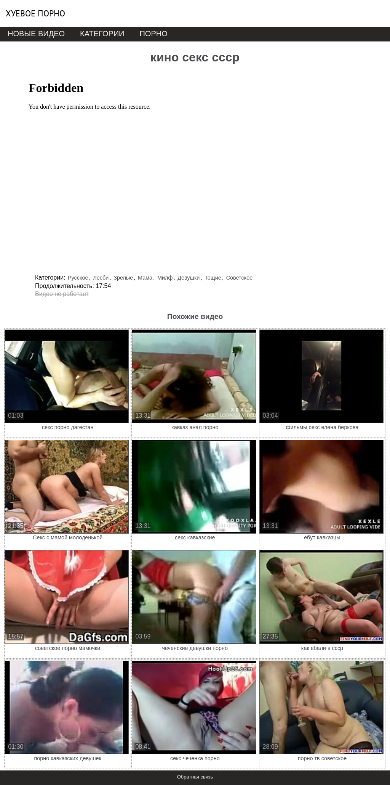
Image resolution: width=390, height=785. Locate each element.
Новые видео (36, 33)
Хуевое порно (35, 13)
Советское (239, 278)
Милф (165, 278)
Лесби (101, 278)
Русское (78, 278)
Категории (102, 33)
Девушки (188, 278)
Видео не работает (62, 294)
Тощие (213, 278)
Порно (153, 33)
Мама (145, 278)
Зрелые (123, 278)
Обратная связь (195, 777)
